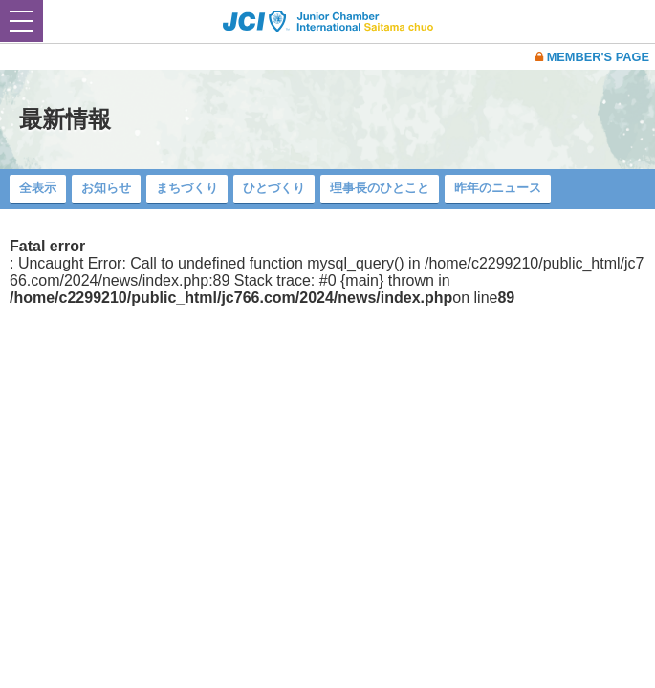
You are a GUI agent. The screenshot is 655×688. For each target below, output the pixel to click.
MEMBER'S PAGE (592, 57)
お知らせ (106, 188)
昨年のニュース (497, 188)
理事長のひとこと (379, 188)
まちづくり (187, 188)
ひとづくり (274, 188)
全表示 (37, 188)
